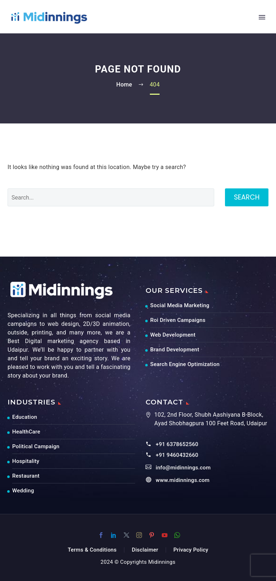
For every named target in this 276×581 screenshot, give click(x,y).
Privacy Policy (191, 550)
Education (24, 417)
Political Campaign (35, 446)
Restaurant (26, 476)
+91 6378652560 (177, 444)
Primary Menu (262, 17)
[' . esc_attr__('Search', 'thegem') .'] (111, 197)
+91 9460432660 (177, 455)
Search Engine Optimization (185, 364)
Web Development (173, 335)
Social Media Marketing (180, 305)
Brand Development (174, 349)
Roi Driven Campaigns (178, 320)
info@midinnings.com (183, 467)
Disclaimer (145, 550)
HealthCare (26, 431)
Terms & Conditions (92, 550)
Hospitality (26, 461)
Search (246, 197)
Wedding (23, 490)
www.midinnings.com (183, 480)
